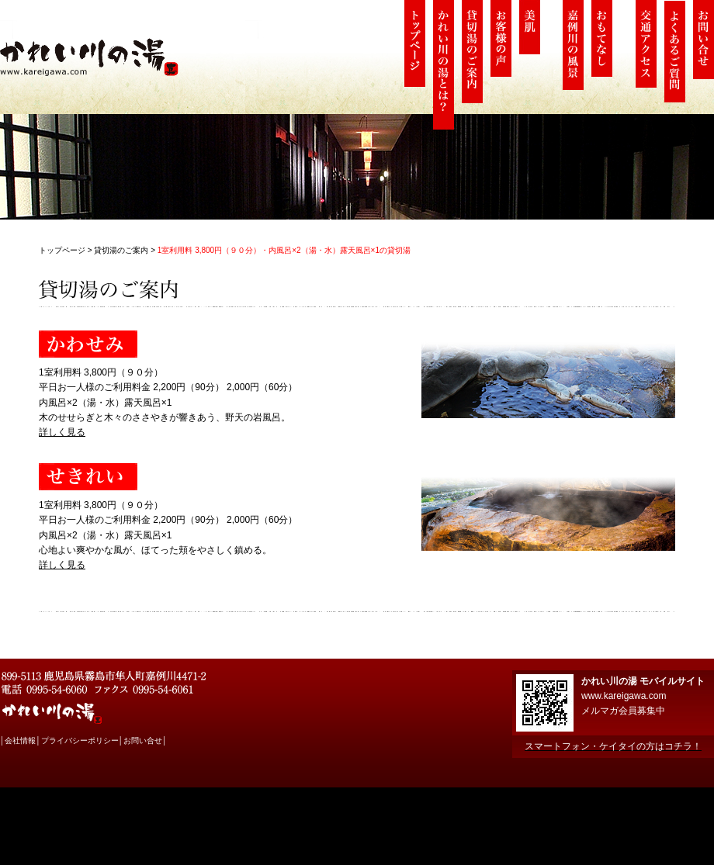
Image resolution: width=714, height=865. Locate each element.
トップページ (62, 250)
